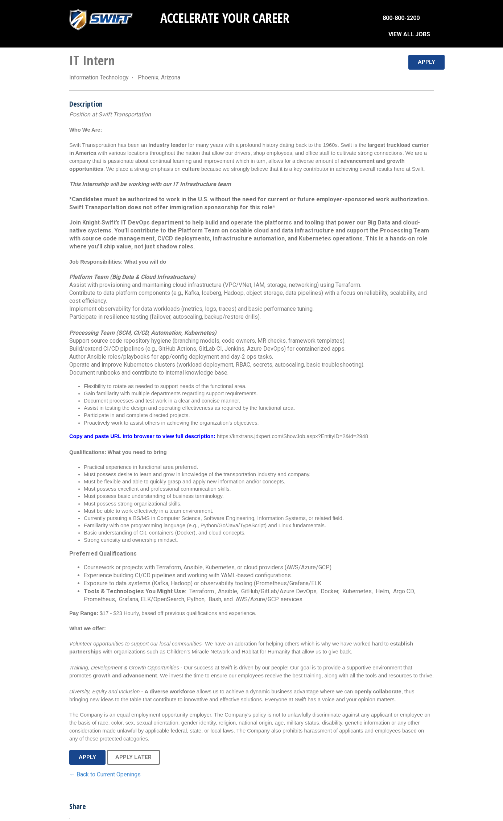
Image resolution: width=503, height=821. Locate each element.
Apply (426, 62)
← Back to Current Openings (105, 774)
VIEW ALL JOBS (409, 34)
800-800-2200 (401, 18)
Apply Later (133, 757)
